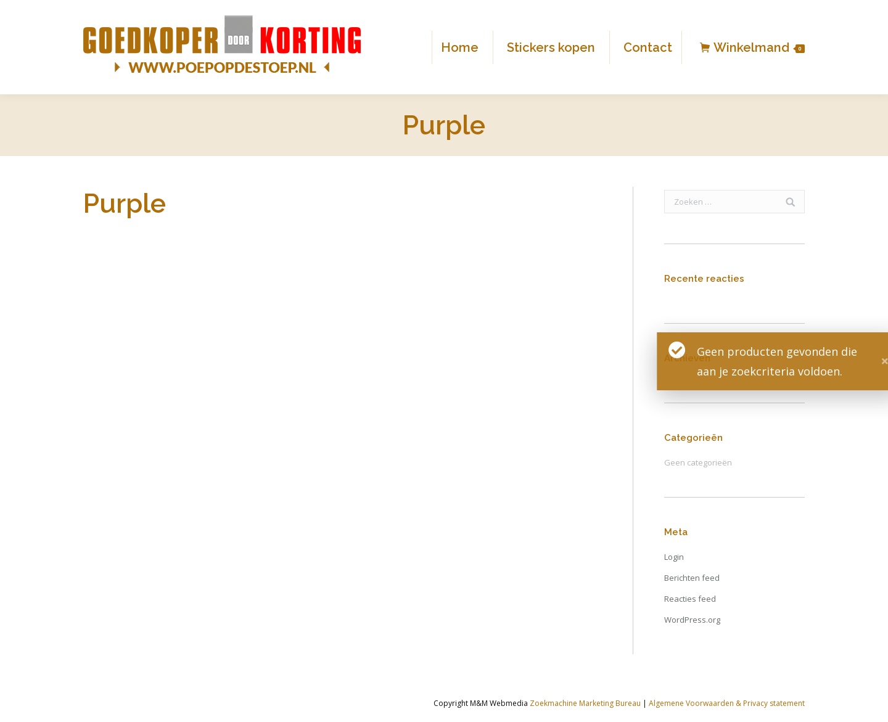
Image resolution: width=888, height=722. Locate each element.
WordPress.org (692, 619)
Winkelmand (759, 47)
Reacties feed (690, 598)
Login (674, 556)
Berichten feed (692, 577)
